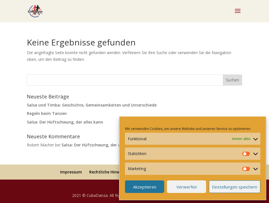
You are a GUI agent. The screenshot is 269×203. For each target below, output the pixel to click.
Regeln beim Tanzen (47, 113)
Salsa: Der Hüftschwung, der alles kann (65, 122)
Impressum (71, 172)
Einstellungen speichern (234, 187)
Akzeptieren (144, 187)
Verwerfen (186, 187)
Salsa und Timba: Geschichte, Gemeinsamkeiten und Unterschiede (92, 105)
